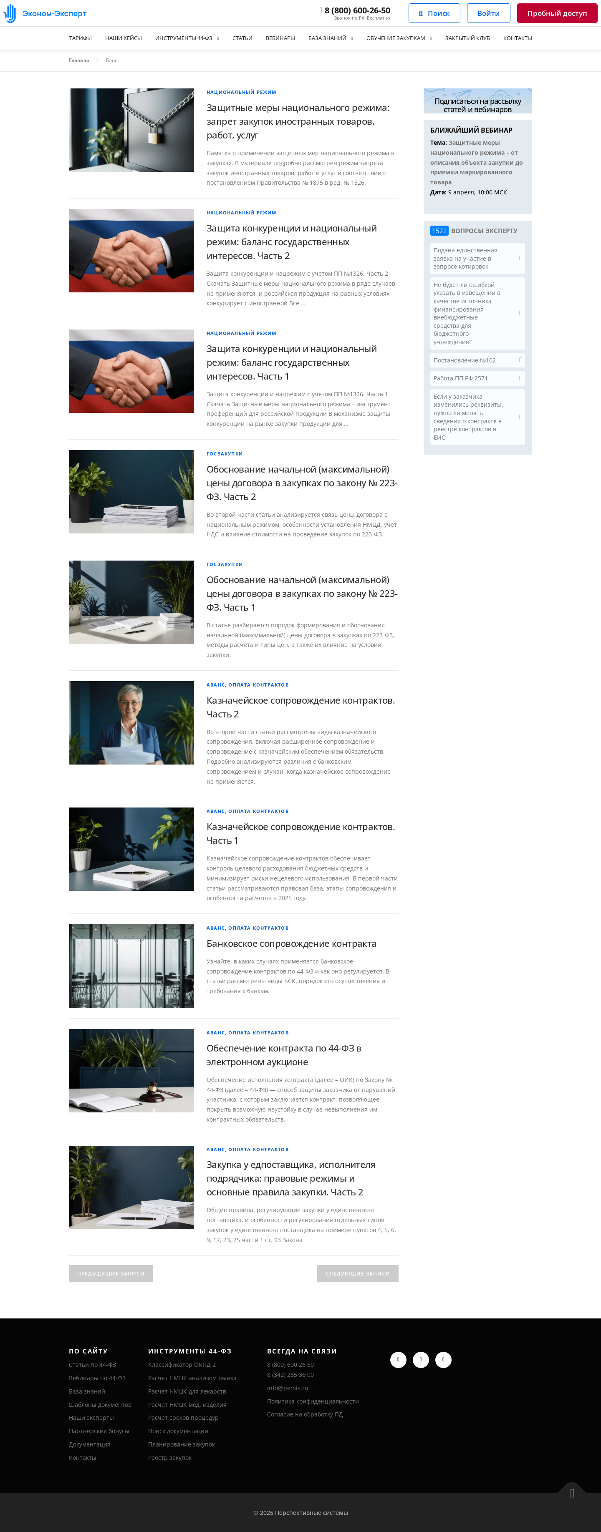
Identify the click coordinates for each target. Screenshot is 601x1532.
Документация (90, 1444)
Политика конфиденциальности (313, 1401)
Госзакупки (225, 453)
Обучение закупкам (401, 38)
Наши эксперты (91, 1417)
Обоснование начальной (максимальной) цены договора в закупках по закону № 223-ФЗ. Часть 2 (302, 483)
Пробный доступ (557, 13)
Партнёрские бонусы (99, 1431)
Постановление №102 (465, 360)
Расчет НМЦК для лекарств (187, 1391)
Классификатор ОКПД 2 (182, 1364)
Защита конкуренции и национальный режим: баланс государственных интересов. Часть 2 (291, 241)
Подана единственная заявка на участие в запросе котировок (465, 258)
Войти (488, 13)
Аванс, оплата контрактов (248, 685)
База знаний (328, 38)
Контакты (532, 38)
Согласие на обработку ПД (305, 1414)
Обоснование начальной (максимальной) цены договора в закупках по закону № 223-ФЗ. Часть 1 (302, 593)
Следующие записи (358, 1273)
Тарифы (65, 38)
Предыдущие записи (111, 1273)
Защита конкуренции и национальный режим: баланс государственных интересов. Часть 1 (291, 362)
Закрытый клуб (478, 38)
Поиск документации (178, 1431)
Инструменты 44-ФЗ (175, 38)
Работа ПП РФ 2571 (461, 378)
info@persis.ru (287, 1388)
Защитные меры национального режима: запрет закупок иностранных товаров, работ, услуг (298, 121)
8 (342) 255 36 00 (290, 1375)
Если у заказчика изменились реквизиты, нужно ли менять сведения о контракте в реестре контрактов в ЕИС (468, 416)
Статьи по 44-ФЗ (92, 1364)
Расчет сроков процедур (183, 1417)
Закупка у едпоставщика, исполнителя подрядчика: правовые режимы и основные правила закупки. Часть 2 (291, 1178)
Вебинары (279, 38)
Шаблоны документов (100, 1405)
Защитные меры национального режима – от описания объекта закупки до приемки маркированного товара (476, 162)
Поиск (434, 13)
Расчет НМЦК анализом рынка (192, 1378)
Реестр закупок (170, 1458)
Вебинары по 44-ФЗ (97, 1378)
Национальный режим (242, 92)
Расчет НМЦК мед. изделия (187, 1405)
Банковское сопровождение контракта (292, 943)
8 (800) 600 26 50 (290, 1364)
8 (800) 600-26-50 (354, 10)
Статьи (238, 38)
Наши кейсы (111, 38)
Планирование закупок (181, 1444)
